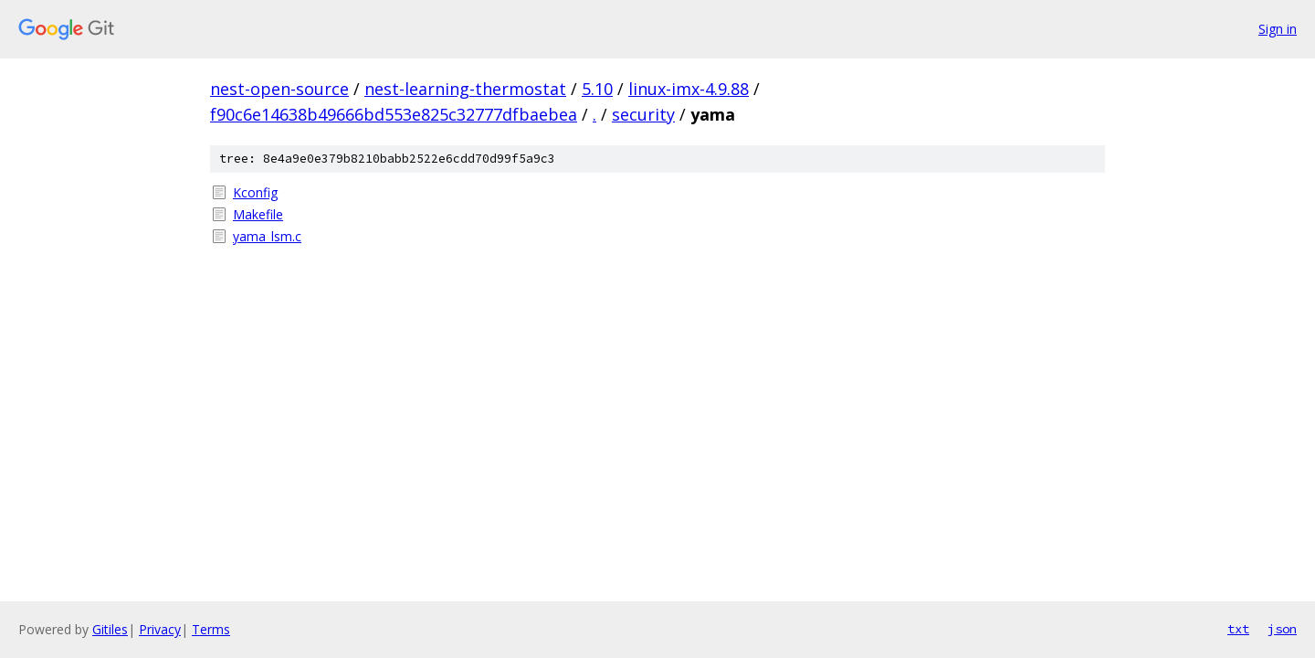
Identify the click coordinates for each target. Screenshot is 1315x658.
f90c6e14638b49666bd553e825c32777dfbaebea (393, 114)
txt (1238, 629)
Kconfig (255, 192)
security (643, 114)
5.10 (597, 89)
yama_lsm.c (267, 236)
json (1282, 629)
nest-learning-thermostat (465, 89)
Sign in (1277, 28)
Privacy (160, 629)
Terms (211, 629)
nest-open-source (279, 89)
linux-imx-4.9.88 (688, 89)
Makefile (258, 214)
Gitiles (110, 629)
